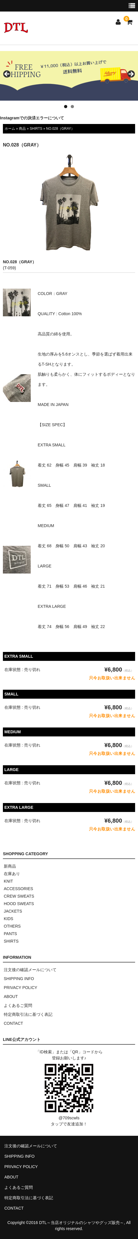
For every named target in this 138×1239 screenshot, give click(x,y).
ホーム (10, 129)
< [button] (7, 74)
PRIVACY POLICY (20, 987)
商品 (22, 129)
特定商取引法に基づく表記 (28, 1014)
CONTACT (13, 1023)
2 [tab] (72, 106)
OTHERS (12, 926)
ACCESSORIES (18, 888)
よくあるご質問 (18, 1005)
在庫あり (12, 873)
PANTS (10, 933)
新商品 (10, 866)
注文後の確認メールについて (30, 969)
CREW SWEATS (19, 896)
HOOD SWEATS (19, 903)
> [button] (130, 74)
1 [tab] (65, 106)
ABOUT (11, 996)
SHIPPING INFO (19, 978)
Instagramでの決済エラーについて (32, 118)
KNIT (8, 881)
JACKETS (13, 911)
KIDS (8, 918)
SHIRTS (36, 129)
